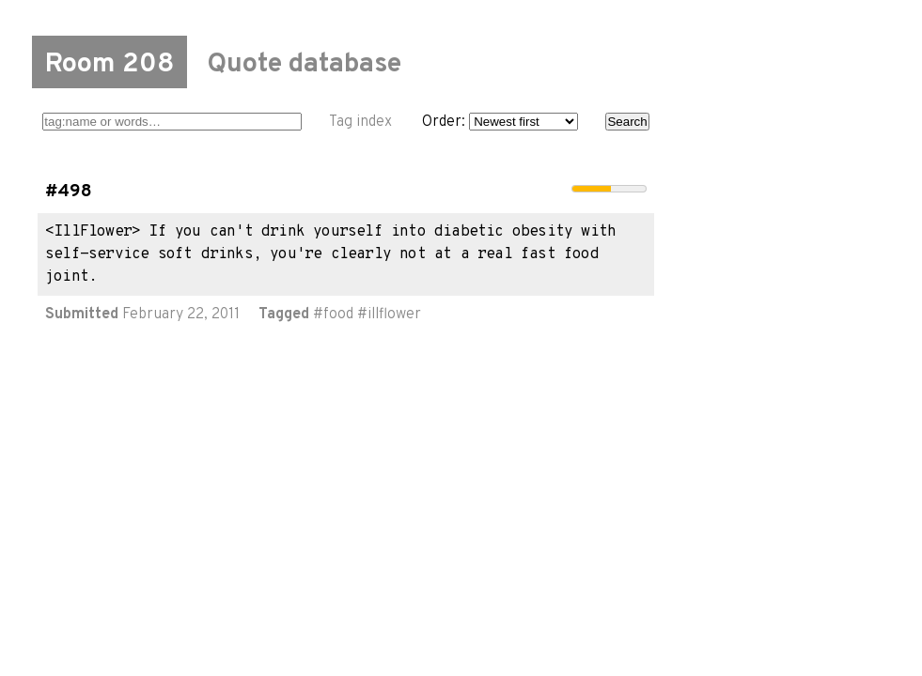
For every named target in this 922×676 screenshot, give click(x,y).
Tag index (360, 122)
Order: (500, 122)
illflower (394, 314)
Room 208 (109, 65)
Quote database (304, 65)
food (338, 314)
